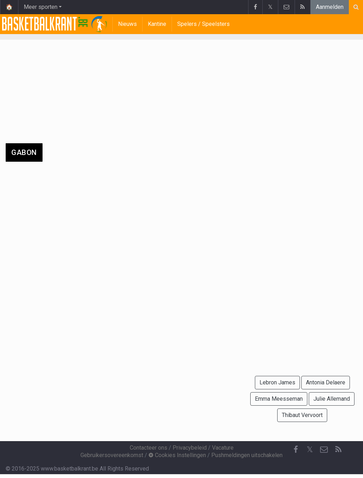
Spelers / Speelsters (203, 24)
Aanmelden (330, 7)
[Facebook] (296, 450)
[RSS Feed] (338, 450)
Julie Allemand (331, 398)
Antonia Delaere (325, 382)
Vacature (223, 447)
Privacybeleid (190, 447)
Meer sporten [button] (40, 7)
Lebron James (277, 382)
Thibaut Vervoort (302, 415)
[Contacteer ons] (324, 450)
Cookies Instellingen (177, 455)
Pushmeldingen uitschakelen (247, 455)
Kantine (157, 24)
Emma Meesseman (279, 398)
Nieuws (127, 24)
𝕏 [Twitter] (310, 449)
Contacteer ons (148, 447)
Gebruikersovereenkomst (111, 455)
